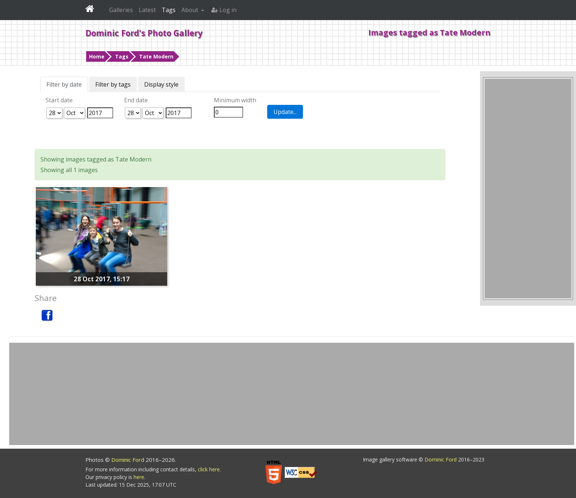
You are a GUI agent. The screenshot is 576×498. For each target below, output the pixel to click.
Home (96, 56)
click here (209, 469)
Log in (224, 10)
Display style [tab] (161, 84)
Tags (121, 56)
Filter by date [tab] (64, 84)
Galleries (121, 10)
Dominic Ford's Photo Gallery (144, 33)
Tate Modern (156, 56)
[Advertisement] (528, 188)
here (139, 477)
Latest (147, 10)
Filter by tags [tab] (113, 84)
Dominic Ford (128, 459)
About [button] (190, 10)
